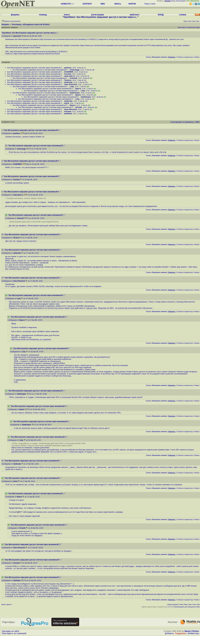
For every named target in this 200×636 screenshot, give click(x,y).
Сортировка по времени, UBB (185, 122)
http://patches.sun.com (161, 45)
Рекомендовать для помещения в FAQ (186, 607)
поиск (67, 14)
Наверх (196, 57)
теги (153, 4)
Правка (148, 57)
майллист (135, 14)
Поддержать (181, 633)
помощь (43, 14)
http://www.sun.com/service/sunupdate (97, 45)
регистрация (180, 1)
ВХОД (161, 14)
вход (173, 1)
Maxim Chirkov (192, 631)
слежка (182, 14)
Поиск (147, 4)
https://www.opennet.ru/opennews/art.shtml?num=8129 (36, 54)
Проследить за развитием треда (188, 27)
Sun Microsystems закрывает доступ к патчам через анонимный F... (35, 68)
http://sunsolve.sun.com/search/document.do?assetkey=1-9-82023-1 (68, 39)
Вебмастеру (193, 633)
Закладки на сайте (10, 631)
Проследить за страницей (14, 633)
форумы (15, 14)
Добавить (169, 633)
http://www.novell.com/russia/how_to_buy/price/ (31, 339)
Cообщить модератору (185, 57)
